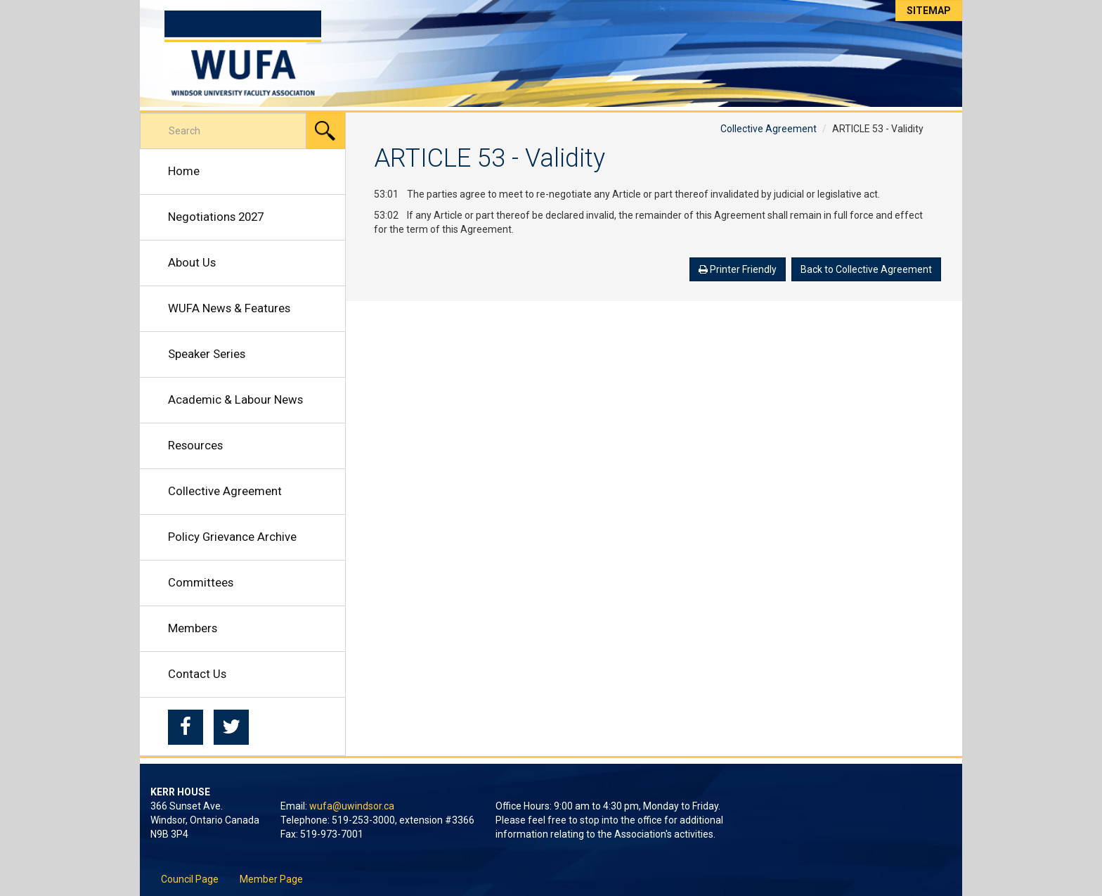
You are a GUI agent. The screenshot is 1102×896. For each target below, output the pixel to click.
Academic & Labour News (235, 399)
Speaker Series (206, 354)
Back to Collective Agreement (866, 269)
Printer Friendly (738, 269)
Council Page (190, 879)
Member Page (271, 879)
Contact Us (197, 674)
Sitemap (929, 10)
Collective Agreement (225, 491)
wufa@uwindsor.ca (351, 806)
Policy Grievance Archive (232, 537)
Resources (195, 445)
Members (192, 628)
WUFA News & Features (229, 308)
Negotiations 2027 (216, 217)
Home (184, 171)
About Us (192, 262)
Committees (200, 582)
